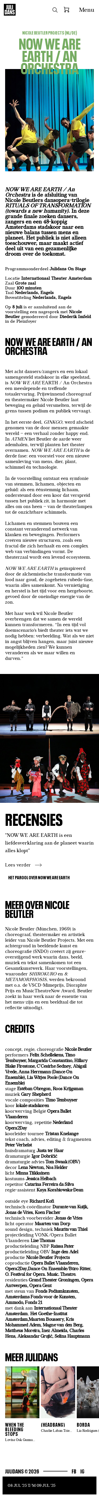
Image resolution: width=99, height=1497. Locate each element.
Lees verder (18, 865)
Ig (82, 1471)
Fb (74, 1471)
